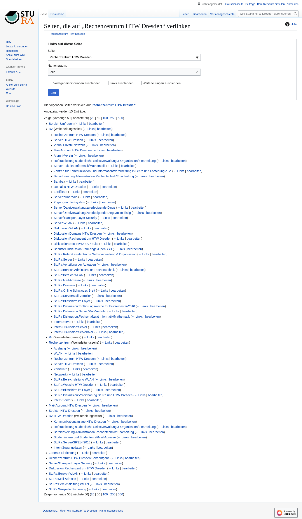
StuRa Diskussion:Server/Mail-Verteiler (80, 311)
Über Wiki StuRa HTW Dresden (78, 510)
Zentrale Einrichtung (62, 453)
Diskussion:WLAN (66, 228)
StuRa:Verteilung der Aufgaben (75, 264)
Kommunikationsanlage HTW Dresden (80, 421)
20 (92, 118)
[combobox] (124, 57)
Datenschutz (50, 510)
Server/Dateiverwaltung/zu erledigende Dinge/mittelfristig (92, 213)
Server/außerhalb (65, 197)
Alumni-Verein (63, 155)
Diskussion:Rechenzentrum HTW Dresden (82, 238)
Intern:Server (63, 322)
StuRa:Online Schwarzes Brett (74, 290)
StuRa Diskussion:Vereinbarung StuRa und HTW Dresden (93, 395)
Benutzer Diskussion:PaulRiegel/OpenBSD (83, 249)
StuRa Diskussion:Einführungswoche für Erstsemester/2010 (94, 306)
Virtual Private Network (69, 145)
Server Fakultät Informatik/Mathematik (80, 166)
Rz (50, 337)
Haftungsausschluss (111, 510)
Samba (58, 181)
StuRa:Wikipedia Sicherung (67, 489)
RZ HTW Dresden (61, 416)
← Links (81, 123)
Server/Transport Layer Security (75, 218)
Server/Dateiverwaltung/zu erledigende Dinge (84, 207)
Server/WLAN (63, 223)
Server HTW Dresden (68, 140)
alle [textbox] (53, 72)
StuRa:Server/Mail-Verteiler (72, 296)
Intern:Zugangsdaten (68, 447)
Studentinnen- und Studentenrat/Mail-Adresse (85, 437)
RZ (51, 129)
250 (112, 118)
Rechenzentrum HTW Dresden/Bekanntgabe (79, 458)
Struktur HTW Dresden (64, 410)
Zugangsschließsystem (69, 202)
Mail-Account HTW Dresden (73, 150)
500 (120, 118)
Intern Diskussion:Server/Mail (74, 332)
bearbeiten (96, 123)
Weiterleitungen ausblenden (162, 83)
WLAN (58, 353)
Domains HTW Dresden (70, 187)
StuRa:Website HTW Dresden (74, 384)
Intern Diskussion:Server (70, 327)
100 (105, 118)
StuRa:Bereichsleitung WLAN (74, 379)
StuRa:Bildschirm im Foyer (72, 301)
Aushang (60, 348)
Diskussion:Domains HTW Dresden (78, 233)
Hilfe (290, 24)
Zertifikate (60, 192)
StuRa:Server (63, 259)
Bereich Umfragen (61, 123)
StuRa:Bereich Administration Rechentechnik (84, 270)
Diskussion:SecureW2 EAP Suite (76, 244)
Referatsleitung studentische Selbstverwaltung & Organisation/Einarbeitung (105, 161)
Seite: (52, 50)
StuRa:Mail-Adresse (67, 280)
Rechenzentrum (59, 342)
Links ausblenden (122, 83)
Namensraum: (57, 65)
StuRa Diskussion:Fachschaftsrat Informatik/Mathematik (92, 316)
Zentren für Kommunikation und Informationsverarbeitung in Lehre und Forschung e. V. (112, 171)
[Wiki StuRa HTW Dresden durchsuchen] (268, 13)
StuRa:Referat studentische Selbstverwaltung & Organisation (95, 254)
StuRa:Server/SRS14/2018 (72, 442)
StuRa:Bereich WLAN (68, 275)
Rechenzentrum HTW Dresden (67, 33)
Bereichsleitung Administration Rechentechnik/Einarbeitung (94, 176)
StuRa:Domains (64, 285)
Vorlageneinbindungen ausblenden (77, 83)
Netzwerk (60, 374)
